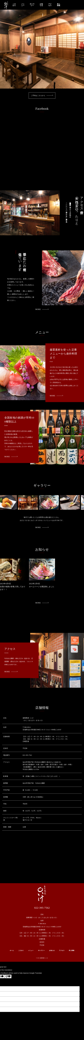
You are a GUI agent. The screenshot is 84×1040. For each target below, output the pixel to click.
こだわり (14, 4)
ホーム (12, 950)
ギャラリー (32, 4)
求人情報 (58, 4)
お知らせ (41, 4)
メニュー (22, 4)
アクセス (50, 4)
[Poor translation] (7, 976)
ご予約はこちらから (42, 95)
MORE (42, 309)
